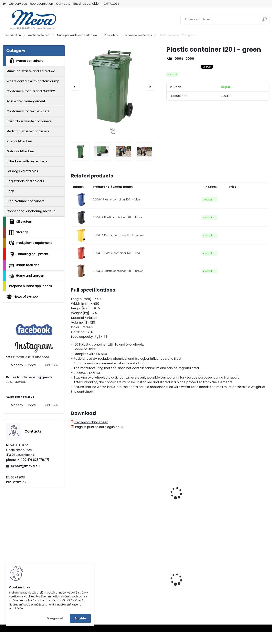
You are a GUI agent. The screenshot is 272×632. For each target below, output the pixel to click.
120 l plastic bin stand (141, 501)
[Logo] (30, 19)
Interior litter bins (19, 141)
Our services (18, 4)
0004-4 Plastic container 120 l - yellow (118, 235)
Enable (80, 618)
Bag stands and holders (25, 181)
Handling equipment (28, 254)
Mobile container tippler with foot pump (192, 503)
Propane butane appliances (30, 286)
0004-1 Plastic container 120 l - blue (116, 199)
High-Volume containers (25, 201)
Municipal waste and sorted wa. (77, 35)
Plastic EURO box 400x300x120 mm (137, 587)
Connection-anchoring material (31, 211)
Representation (41, 4)
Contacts (63, 4)
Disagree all (55, 618)
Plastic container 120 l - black (92, 587)
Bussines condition (86, 4)
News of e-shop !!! (23, 297)
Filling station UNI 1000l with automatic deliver (192, 587)
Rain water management (25, 101)
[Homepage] (4, 4)
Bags (10, 191)
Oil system (20, 221)
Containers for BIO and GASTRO (30, 91)
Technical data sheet (89, 422)
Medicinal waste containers (27, 131)
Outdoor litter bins (20, 151)
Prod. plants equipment (30, 243)
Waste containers (39, 35)
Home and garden (26, 275)
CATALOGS (111, 4)
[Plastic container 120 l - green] (112, 86)
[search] (264, 21)
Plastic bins (111, 35)
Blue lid (230, 580)
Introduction (13, 35)
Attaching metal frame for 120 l (94, 503)
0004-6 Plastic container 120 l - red (116, 253)
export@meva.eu (25, 466)
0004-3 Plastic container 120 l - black (117, 217)
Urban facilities (24, 265)
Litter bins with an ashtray (26, 161)
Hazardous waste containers (29, 121)
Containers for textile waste (27, 111)
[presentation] (75, 87)
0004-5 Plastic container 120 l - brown (118, 271)
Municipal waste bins (138, 35)
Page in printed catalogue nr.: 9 (97, 427)
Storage (18, 232)
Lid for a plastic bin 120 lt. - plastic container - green (245, 495)
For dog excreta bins (22, 171)
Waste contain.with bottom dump (32, 81)
